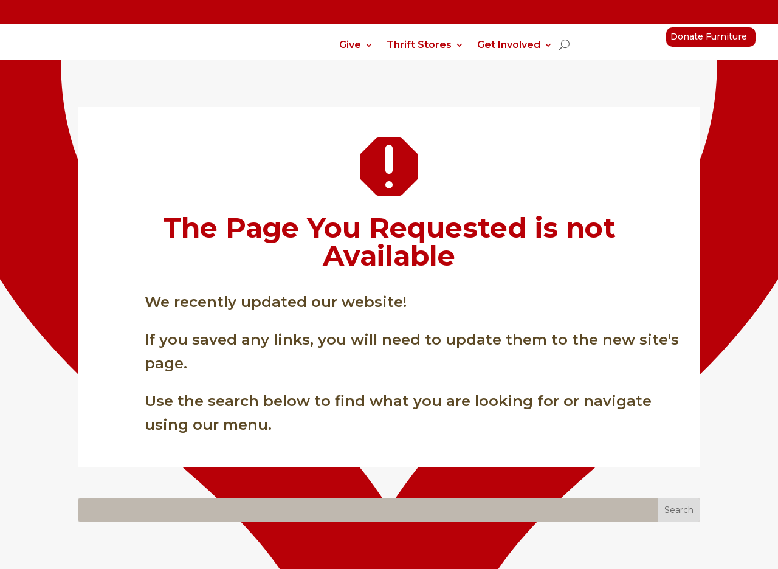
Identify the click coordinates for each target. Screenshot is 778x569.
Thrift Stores (419, 45)
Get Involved (508, 45)
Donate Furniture (708, 36)
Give (350, 45)
